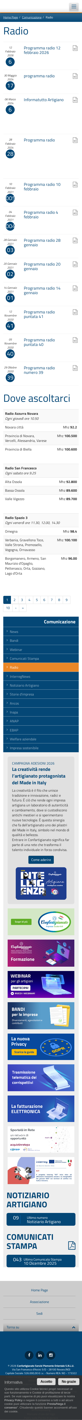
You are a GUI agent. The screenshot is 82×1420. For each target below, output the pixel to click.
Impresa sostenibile (24, 748)
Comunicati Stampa (24, 658)
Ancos (14, 703)
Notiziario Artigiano (24, 685)
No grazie (69, 1381)
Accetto (46, 1381)
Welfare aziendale (23, 739)
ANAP (14, 721)
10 (8, 607)
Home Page (10, 17)
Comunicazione (32, 17)
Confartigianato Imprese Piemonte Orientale (15, 6)
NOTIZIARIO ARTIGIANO (28, 1200)
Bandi (14, 640)
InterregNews (20, 676)
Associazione (39, 1301)
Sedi (39, 1313)
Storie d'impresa (22, 694)
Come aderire (41, 859)
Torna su (41, 1327)
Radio (14, 667)
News (14, 631)
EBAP (14, 730)
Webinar (16, 649)
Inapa (14, 712)
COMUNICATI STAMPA (41, 1241)
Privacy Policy (13, 1400)
